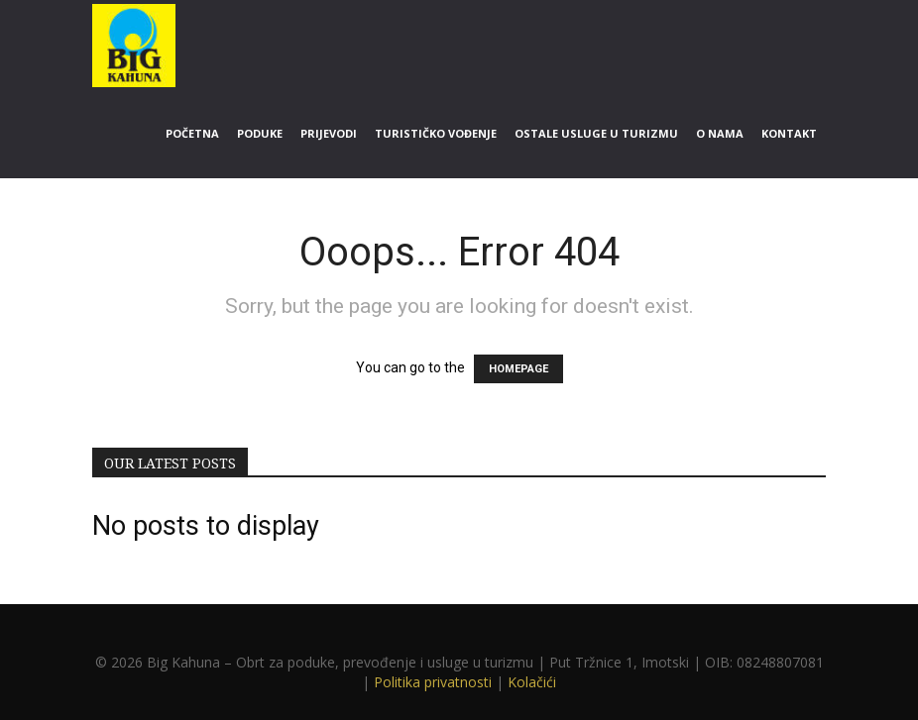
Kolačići (532, 681)
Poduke (260, 133)
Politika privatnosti (433, 681)
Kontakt (789, 133)
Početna (192, 133)
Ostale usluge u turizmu (596, 133)
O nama (720, 133)
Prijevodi (328, 133)
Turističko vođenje (436, 133)
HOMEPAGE (518, 368)
